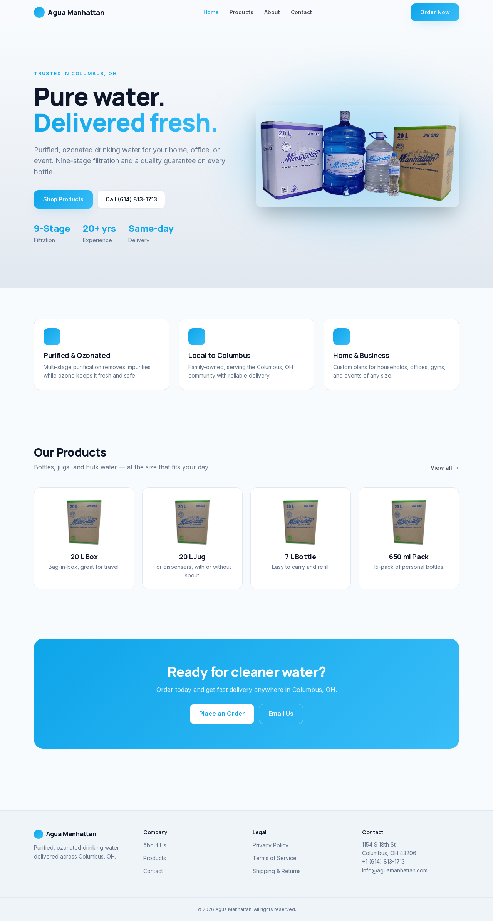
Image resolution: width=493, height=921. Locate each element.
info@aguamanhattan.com (395, 870)
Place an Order (222, 713)
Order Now (435, 12)
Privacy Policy (270, 845)
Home (211, 12)
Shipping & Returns (277, 871)
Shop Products (63, 199)
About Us (154, 845)
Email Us (280, 713)
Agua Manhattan (69, 12)
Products (241, 12)
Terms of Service (275, 858)
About (272, 12)
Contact (301, 12)
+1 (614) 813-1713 (383, 861)
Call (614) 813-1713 (131, 199)
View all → (445, 467)
